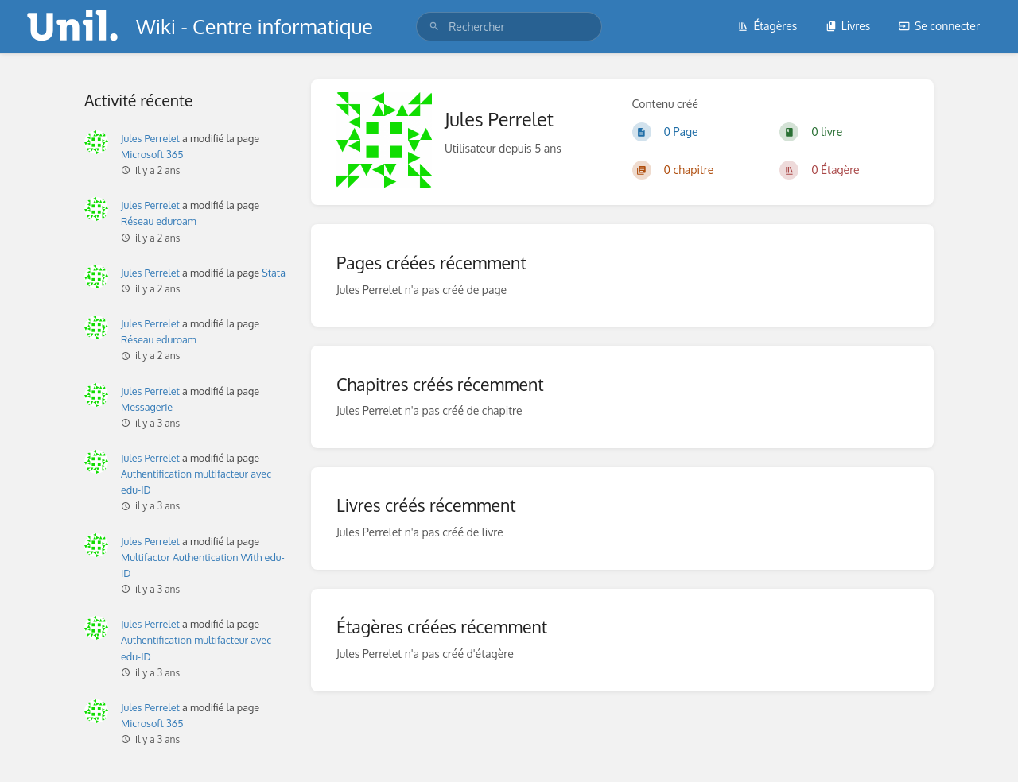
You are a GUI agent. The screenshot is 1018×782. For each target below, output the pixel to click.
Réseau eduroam (158, 221)
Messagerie (147, 407)
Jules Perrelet (150, 138)
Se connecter (939, 26)
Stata (274, 272)
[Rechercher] (434, 26)
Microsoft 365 (152, 154)
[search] (509, 26)
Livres (848, 26)
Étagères (767, 26)
